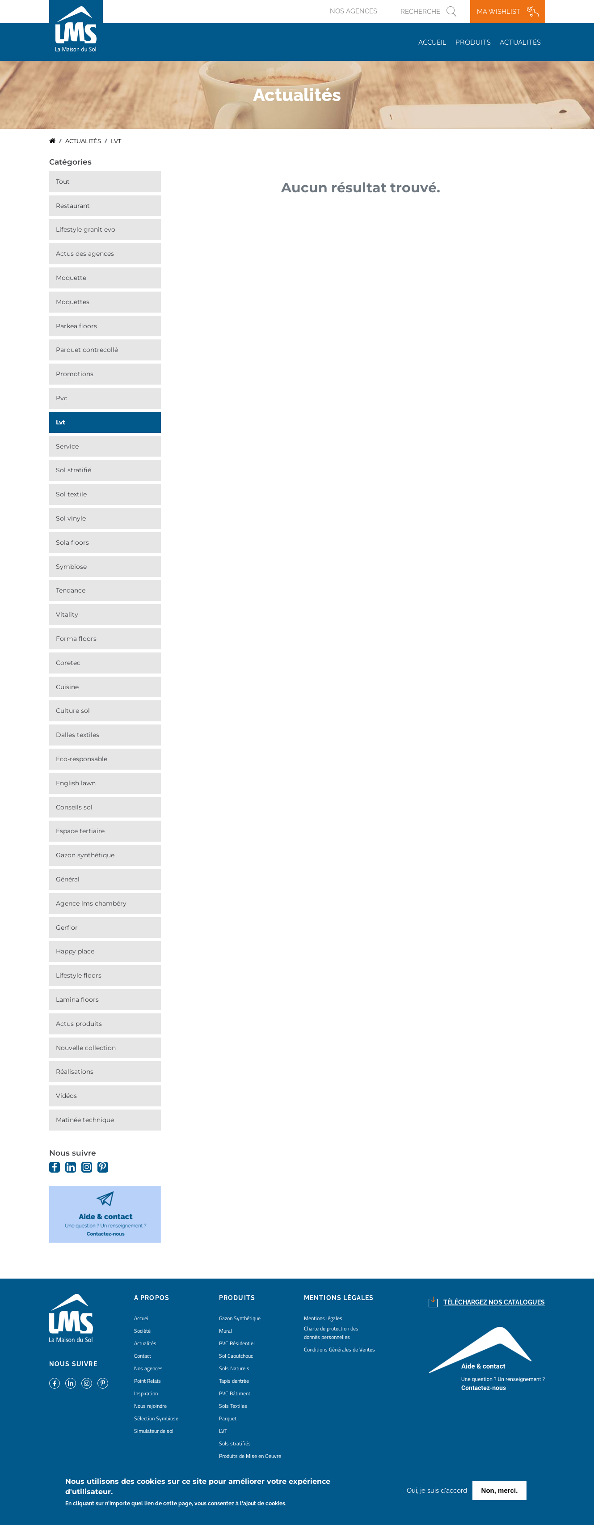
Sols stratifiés (235, 1443)
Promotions (74, 374)
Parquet (227, 1418)
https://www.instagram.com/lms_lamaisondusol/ (86, 1167)
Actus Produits (79, 1024)
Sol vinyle (71, 518)
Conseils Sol (74, 807)
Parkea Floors (76, 326)
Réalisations (74, 1072)
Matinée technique (85, 1120)
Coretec (68, 663)
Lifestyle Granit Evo (85, 229)
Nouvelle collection (86, 1048)
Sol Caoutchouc (236, 1355)
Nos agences (353, 11)
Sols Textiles (233, 1406)
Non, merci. (499, 1492)
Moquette (71, 278)
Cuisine (67, 687)
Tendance (70, 590)
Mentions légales (323, 1318)
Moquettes (72, 302)
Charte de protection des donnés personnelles (331, 1332)
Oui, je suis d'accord (437, 1492)
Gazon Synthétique (240, 1318)
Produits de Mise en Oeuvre (250, 1456)
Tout (63, 182)
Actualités (520, 42)
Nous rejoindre (150, 1406)
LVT (60, 422)
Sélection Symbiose (156, 1418)
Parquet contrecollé (87, 350)
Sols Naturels (234, 1368)
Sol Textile (71, 494)
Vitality (67, 614)
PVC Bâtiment (234, 1393)
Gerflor (67, 927)
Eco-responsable (81, 759)
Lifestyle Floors (78, 975)
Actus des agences (85, 254)
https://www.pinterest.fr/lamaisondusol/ (102, 1167)
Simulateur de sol (153, 1431)
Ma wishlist (498, 12)
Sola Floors (72, 542)
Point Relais (147, 1381)
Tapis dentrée (234, 1381)
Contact (142, 1355)
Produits (473, 42)
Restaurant (73, 206)
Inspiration (146, 1393)
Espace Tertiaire (80, 831)
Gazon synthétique (85, 855)
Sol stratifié (73, 470)
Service (67, 446)
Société (142, 1330)
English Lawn (76, 783)
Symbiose (71, 567)
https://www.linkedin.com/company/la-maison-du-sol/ (70, 1167)
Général (68, 879)
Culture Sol (73, 711)
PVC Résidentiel (237, 1343)
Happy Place (75, 951)
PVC (61, 398)
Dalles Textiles (77, 735)
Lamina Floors (77, 999)
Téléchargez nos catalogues (494, 1302)
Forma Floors (76, 639)
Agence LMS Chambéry (91, 903)
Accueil (432, 42)
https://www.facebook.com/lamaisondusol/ (54, 1167)
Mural (225, 1330)
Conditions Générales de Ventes (339, 1349)
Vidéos (66, 1096)
